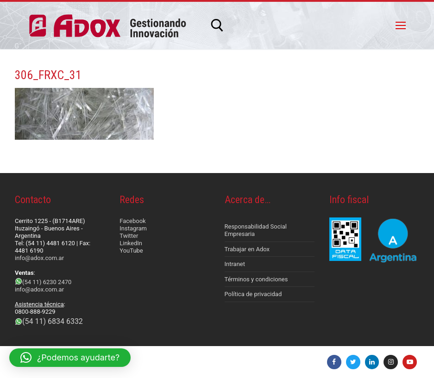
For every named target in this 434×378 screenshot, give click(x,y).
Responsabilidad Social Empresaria (256, 230)
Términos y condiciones (256, 279)
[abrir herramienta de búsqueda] (217, 25)
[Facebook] (334, 362)
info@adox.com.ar (39, 257)
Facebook (132, 220)
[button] (70, 357)
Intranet (235, 263)
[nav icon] (400, 25)
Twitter (129, 235)
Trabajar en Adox (247, 249)
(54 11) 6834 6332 (52, 321)
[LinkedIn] (372, 362)
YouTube (131, 250)
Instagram (133, 228)
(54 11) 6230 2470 (46, 282)
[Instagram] (391, 362)
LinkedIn (131, 243)
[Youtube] (410, 362)
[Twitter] (353, 362)
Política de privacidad (253, 294)
